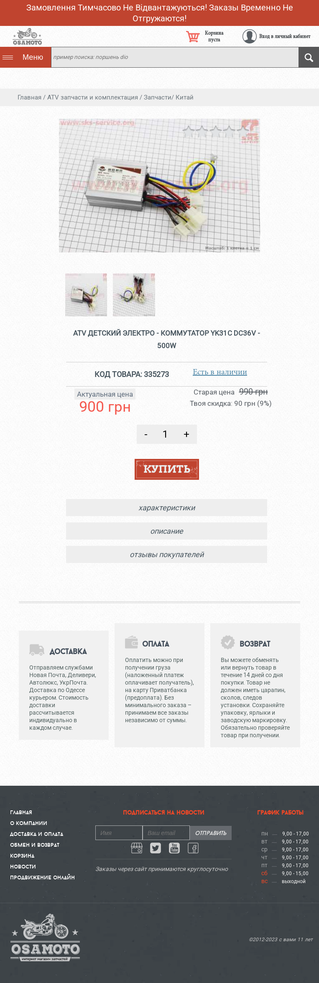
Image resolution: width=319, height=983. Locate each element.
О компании (28, 823)
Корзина (22, 855)
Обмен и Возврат (34, 844)
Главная (21, 812)
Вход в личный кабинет (284, 36)
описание (166, 531)
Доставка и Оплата (36, 833)
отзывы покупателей (167, 554)
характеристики (166, 507)
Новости (23, 866)
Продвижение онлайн (42, 877)
